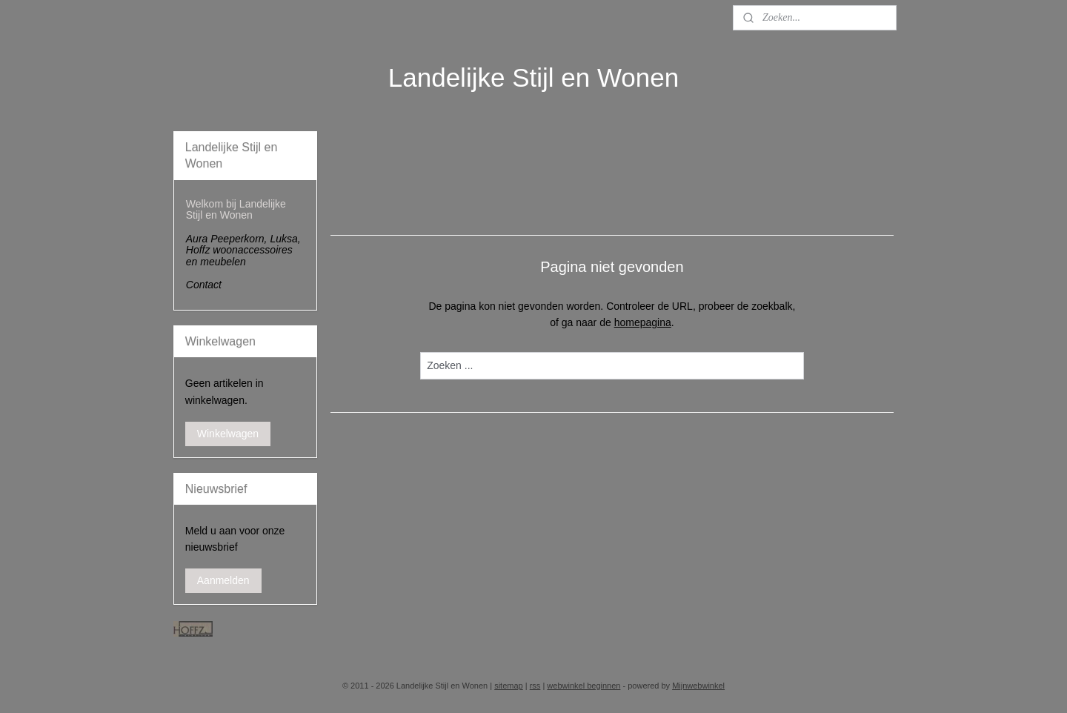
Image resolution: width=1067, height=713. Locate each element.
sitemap (508, 685)
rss (535, 685)
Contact (204, 285)
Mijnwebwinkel (698, 685)
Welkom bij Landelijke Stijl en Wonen (236, 209)
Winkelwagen (228, 434)
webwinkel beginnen (583, 685)
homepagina (642, 322)
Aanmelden (223, 580)
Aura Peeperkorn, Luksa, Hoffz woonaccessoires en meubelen (243, 250)
